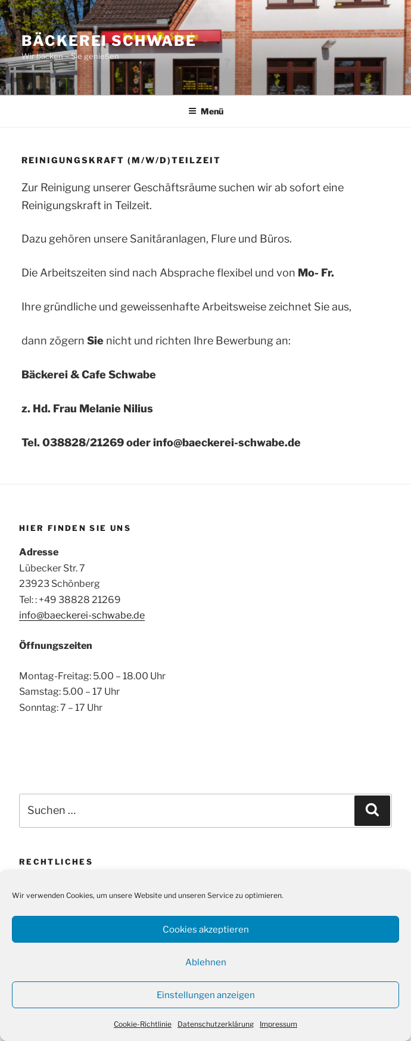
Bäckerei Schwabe (109, 40)
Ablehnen (205, 962)
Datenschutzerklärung (216, 1024)
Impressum (278, 1024)
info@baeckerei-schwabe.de (82, 615)
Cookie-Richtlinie (143, 1024)
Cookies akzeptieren (206, 929)
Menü (205, 111)
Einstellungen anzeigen (206, 995)
